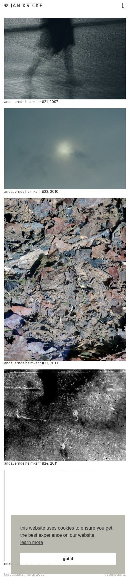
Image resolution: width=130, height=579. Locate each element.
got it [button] (68, 558)
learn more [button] (31, 542)
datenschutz (115, 574)
